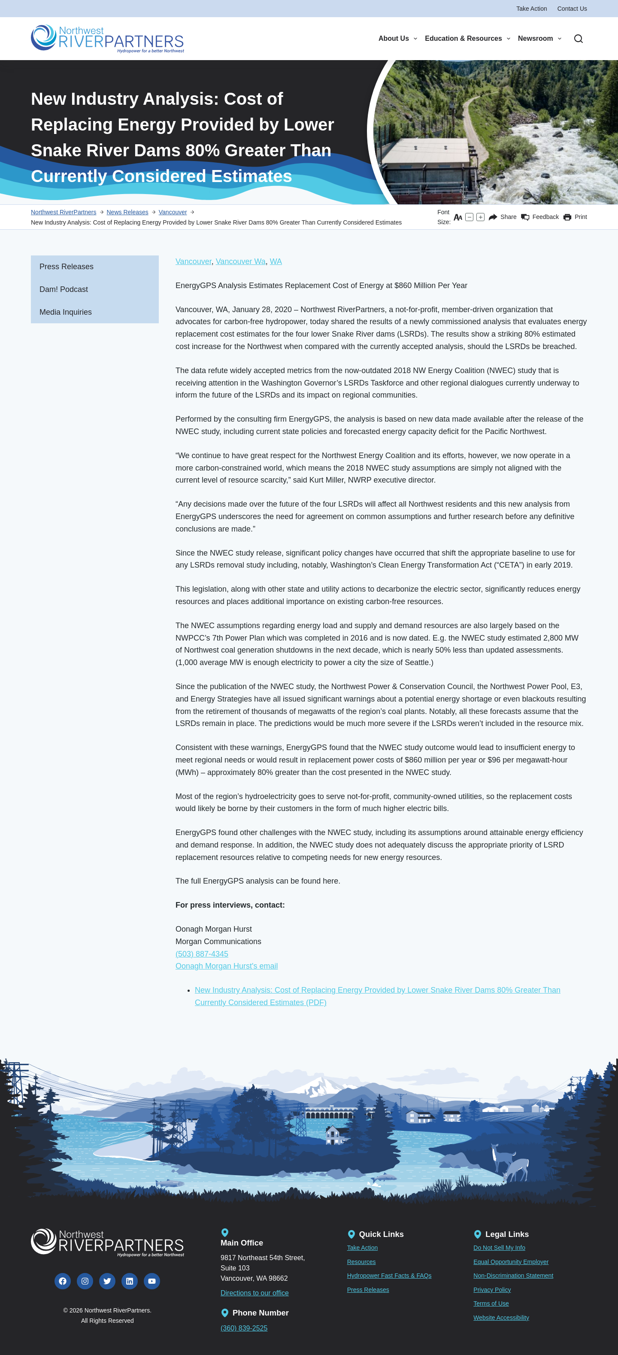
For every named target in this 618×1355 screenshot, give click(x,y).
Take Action (531, 8)
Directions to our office (255, 1293)
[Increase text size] (480, 217)
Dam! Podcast (63, 289)
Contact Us (572, 8)
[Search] (578, 38)
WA (276, 261)
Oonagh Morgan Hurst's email (227, 966)
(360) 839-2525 (244, 1328)
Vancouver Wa (241, 261)
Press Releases (66, 266)
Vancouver (194, 261)
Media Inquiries (65, 312)
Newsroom (539, 38)
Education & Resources (467, 38)
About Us (398, 38)
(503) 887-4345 (202, 954)
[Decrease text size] (469, 217)
